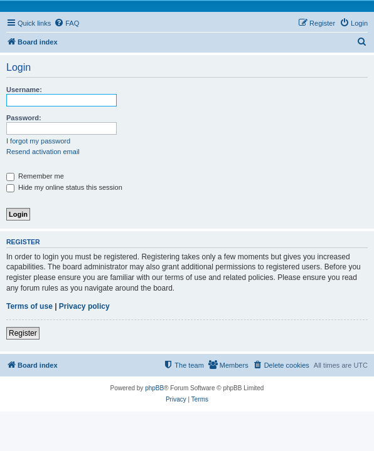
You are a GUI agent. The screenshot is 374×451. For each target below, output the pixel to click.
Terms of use (29, 306)
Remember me (35, 176)
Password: (23, 118)
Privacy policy (84, 306)
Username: (24, 89)
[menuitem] (66, 23)
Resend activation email (43, 151)
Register (23, 333)
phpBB (154, 388)
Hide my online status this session (64, 187)
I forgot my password (38, 141)
